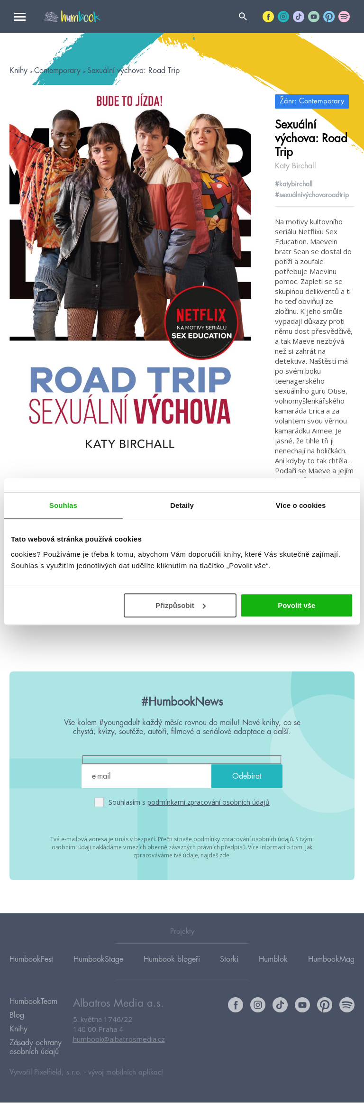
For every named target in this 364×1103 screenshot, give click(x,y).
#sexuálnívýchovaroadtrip (312, 195)
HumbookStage (98, 959)
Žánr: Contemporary (312, 101)
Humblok (273, 959)
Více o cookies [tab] (301, 505)
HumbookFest (31, 959)
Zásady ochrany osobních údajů (35, 1047)
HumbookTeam (33, 1002)
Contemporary (58, 70)
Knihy (19, 70)
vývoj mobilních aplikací (125, 1072)
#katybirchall (293, 184)
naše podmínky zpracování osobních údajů (235, 839)
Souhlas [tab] (63, 505)
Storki (229, 959)
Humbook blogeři (172, 959)
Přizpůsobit (180, 605)
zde (224, 855)
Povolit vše (296, 605)
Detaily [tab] (182, 505)
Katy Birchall (295, 166)
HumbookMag (331, 959)
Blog (16, 1016)
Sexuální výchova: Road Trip (133, 70)
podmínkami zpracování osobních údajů (208, 802)
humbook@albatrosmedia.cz (119, 1039)
